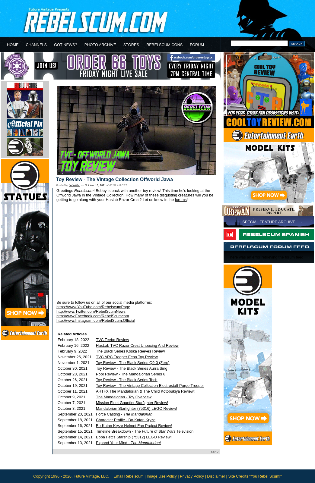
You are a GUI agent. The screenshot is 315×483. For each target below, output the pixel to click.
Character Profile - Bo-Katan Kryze (125, 420)
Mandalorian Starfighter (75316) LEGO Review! (136, 408)
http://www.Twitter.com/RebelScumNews (91, 311)
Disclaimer (216, 476)
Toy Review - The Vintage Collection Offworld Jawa (114, 179)
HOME (12, 44)
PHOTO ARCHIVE (100, 44)
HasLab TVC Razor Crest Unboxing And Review (137, 345)
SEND (214, 451)
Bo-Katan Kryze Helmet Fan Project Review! (134, 425)
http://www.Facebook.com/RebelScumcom (92, 316)
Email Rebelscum (128, 476)
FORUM (197, 44)
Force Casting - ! (125, 414)
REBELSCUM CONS (164, 44)
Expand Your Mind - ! (128, 443)
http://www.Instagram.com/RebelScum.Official (95, 320)
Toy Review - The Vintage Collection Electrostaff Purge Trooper (150, 385)
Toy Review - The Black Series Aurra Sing (131, 368)
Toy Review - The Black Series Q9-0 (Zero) (133, 362)
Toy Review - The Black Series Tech (127, 380)
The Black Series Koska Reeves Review (130, 351)
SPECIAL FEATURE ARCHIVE (268, 222)
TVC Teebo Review (112, 339)
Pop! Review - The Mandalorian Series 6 (130, 374)
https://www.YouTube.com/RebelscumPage (93, 307)
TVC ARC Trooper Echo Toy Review (127, 357)
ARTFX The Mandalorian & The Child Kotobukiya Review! (145, 391)
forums (181, 199)
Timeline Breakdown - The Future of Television (144, 431)
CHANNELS (36, 44)
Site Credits (238, 476)
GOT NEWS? (65, 44)
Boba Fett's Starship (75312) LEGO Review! (134, 437)
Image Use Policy (162, 476)
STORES (131, 44)
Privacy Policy (192, 476)
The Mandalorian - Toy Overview (123, 397)
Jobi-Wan (74, 185)
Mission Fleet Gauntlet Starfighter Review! (132, 402)
